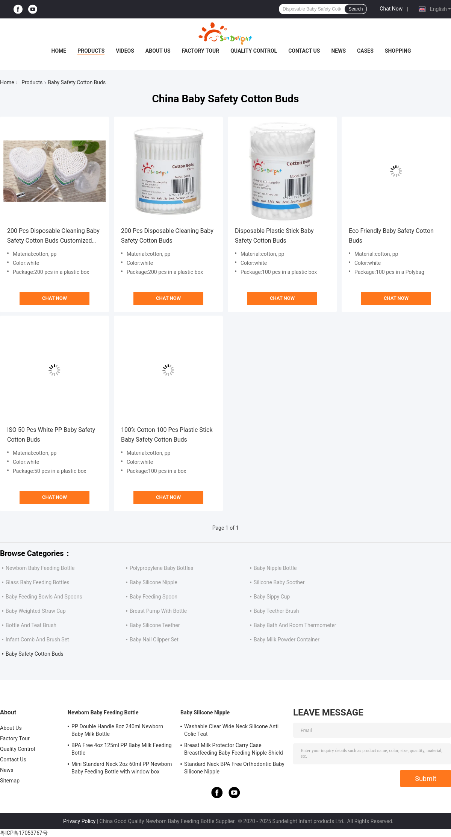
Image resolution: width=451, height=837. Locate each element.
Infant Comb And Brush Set (37, 639)
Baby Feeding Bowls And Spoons (44, 597)
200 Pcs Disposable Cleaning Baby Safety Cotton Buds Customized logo (53, 236)
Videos (125, 51)
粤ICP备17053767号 (24, 833)
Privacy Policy (79, 821)
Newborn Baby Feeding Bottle (40, 568)
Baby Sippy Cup (272, 597)
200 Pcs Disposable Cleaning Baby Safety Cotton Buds (167, 235)
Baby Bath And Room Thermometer (295, 625)
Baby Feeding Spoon (153, 597)
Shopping (398, 51)
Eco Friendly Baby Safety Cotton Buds (391, 235)
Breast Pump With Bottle (158, 611)
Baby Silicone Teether (155, 625)
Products (90, 51)
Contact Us (304, 51)
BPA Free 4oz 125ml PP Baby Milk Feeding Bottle (121, 749)
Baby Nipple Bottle (275, 568)
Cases (365, 51)
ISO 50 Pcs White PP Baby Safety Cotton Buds (51, 434)
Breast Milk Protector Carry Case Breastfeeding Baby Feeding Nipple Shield (233, 749)
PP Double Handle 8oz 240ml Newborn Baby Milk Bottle (117, 730)
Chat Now (391, 9)
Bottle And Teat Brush (31, 625)
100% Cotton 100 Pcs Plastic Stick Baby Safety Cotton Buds (167, 434)
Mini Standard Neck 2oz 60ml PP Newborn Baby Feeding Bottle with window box (121, 768)
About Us (158, 51)
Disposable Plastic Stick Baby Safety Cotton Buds (274, 235)
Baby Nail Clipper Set (154, 639)
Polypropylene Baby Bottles (161, 568)
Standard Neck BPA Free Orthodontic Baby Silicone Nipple (234, 768)
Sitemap (10, 781)
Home (59, 51)
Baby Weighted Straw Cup (36, 611)
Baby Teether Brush (276, 611)
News (338, 51)
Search (355, 9)
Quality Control (253, 51)
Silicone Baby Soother (279, 582)
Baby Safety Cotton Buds (35, 654)
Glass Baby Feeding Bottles (37, 582)
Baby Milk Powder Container (286, 639)
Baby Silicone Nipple (153, 582)
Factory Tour (200, 51)
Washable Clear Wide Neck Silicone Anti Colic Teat (231, 730)
